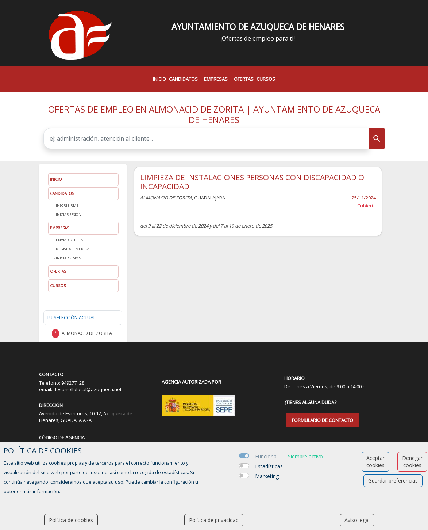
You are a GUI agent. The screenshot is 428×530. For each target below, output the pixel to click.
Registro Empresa (72, 249)
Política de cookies (71, 519)
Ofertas (244, 79)
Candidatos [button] (183, 79)
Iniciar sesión (68, 214)
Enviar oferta (69, 239)
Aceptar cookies (375, 461)
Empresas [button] (216, 79)
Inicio (159, 79)
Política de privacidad (214, 519)
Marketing (267, 476)
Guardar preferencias (393, 480)
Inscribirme (67, 205)
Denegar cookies (412, 461)
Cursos (266, 79)
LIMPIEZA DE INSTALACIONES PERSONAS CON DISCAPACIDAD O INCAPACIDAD (252, 181)
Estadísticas (269, 466)
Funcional (266, 456)
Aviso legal (357, 519)
